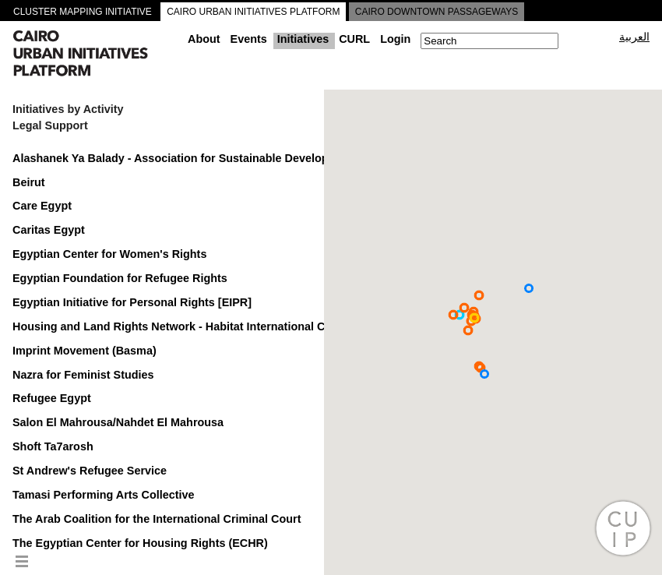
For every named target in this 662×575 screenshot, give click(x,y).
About (204, 39)
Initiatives (303, 39)
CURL (354, 39)
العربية (634, 36)
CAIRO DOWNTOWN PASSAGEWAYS (437, 11)
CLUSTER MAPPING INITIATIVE (82, 11)
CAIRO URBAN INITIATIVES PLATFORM (253, 11)
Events (249, 39)
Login (395, 39)
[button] (459, 315)
